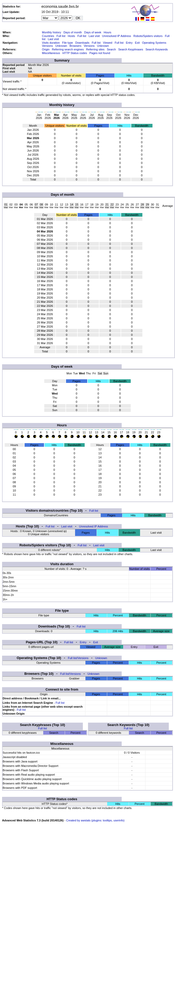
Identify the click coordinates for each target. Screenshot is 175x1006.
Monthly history (51, 32)
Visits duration (51, 42)
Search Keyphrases (130, 49)
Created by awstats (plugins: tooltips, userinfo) (95, 820)
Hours (107, 32)
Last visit (94, 35)
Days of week (92, 32)
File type (67, 42)
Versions (47, 45)
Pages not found (99, 53)
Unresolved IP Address (116, 35)
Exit (137, 42)
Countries (48, 35)
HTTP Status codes (74, 53)
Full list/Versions (78, 658)
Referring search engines (68, 49)
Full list (60, 35)
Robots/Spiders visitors (148, 35)
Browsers (75, 45)
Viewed (107, 42)
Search (111, 49)
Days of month (72, 32)
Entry (129, 42)
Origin (45, 49)
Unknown (61, 45)
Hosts (71, 35)
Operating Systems (154, 42)
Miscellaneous (51, 53)
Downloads (82, 42)
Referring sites (95, 49)
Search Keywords (156, 49)
